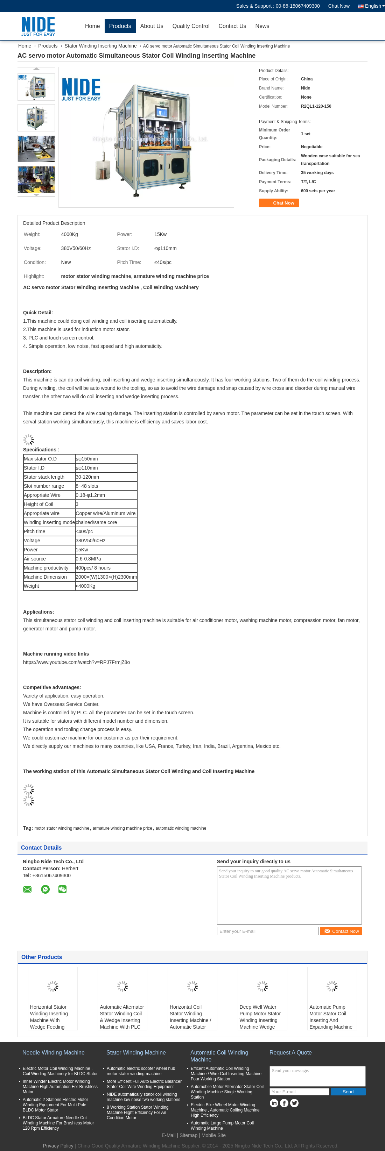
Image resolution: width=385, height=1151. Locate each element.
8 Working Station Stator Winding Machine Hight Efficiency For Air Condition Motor (138, 1112)
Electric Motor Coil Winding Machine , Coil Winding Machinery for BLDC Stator (60, 1071)
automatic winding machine (181, 828)
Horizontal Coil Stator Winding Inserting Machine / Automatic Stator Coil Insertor (190, 1020)
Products (120, 26)
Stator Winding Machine (136, 1053)
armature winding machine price (122, 828)
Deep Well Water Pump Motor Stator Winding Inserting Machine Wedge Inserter (260, 1020)
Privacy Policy (58, 1146)
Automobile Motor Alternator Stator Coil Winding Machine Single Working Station (227, 1092)
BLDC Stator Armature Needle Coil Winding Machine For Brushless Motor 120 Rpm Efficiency (58, 1123)
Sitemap (188, 1135)
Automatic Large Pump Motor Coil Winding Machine (222, 1126)
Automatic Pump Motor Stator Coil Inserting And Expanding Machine (330, 1017)
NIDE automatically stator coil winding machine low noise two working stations (143, 1097)
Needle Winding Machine (53, 1053)
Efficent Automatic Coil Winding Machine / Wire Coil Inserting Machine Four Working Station (226, 1073)
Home (92, 26)
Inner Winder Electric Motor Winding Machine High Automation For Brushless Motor (60, 1086)
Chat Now (339, 6)
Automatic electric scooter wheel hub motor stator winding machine (141, 1071)
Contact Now (341, 931)
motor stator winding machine (61, 828)
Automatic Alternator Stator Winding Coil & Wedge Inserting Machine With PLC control (122, 1020)
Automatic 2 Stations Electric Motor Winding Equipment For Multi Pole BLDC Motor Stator (55, 1105)
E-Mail (169, 1135)
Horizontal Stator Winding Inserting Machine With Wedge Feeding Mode (49, 1020)
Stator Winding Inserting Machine (101, 46)
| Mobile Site (212, 1135)
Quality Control (191, 26)
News (262, 26)
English (375, 6)
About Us (151, 26)
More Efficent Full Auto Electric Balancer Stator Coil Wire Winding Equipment (144, 1084)
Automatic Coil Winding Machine (219, 1056)
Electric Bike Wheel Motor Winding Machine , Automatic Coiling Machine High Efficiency (225, 1110)
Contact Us (232, 26)
